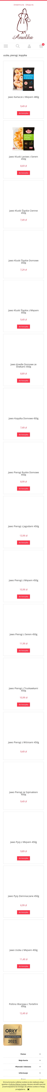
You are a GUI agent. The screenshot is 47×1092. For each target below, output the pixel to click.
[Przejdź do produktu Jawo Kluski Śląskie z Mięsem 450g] (23, 295)
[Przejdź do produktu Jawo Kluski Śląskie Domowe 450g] (23, 245)
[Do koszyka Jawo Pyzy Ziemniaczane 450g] (23, 912)
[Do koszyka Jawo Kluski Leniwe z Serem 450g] (23, 173)
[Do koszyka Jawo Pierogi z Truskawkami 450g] (23, 705)
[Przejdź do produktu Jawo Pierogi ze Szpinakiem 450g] (23, 777)
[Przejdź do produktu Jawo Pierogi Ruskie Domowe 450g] (23, 457)
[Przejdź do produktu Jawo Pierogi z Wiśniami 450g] (23, 727)
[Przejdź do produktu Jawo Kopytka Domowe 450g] (23, 403)
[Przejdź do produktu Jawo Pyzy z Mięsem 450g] (23, 827)
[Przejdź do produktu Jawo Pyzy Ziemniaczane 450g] (23, 881)
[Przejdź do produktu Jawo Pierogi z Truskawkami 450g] (23, 673)
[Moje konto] (29, 46)
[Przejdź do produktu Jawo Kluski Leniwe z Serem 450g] (23, 139)
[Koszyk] (41, 46)
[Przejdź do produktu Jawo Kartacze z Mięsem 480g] (23, 79)
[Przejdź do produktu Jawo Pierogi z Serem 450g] (23, 619)
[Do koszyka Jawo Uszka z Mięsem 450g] (23, 966)
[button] (6, 46)
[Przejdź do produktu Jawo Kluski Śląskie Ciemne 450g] (23, 195)
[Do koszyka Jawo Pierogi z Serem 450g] (23, 651)
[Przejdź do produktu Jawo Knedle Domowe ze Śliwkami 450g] (23, 349)
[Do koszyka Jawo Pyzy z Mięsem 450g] (23, 858)
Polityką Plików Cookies (18, 1084)
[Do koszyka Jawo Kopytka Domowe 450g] (23, 434)
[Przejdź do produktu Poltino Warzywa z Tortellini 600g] (23, 989)
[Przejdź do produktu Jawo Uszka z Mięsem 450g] (23, 935)
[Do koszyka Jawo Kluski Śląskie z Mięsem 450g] (23, 327)
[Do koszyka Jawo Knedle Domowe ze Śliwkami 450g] (23, 381)
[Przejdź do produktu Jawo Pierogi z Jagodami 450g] (23, 511)
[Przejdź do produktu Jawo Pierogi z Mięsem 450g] (23, 565)
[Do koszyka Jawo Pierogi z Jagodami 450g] (23, 543)
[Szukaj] (18, 46)
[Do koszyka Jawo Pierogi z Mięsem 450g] (23, 597)
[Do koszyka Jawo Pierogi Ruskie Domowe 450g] (23, 488)
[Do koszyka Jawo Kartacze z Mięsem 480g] (23, 113)
